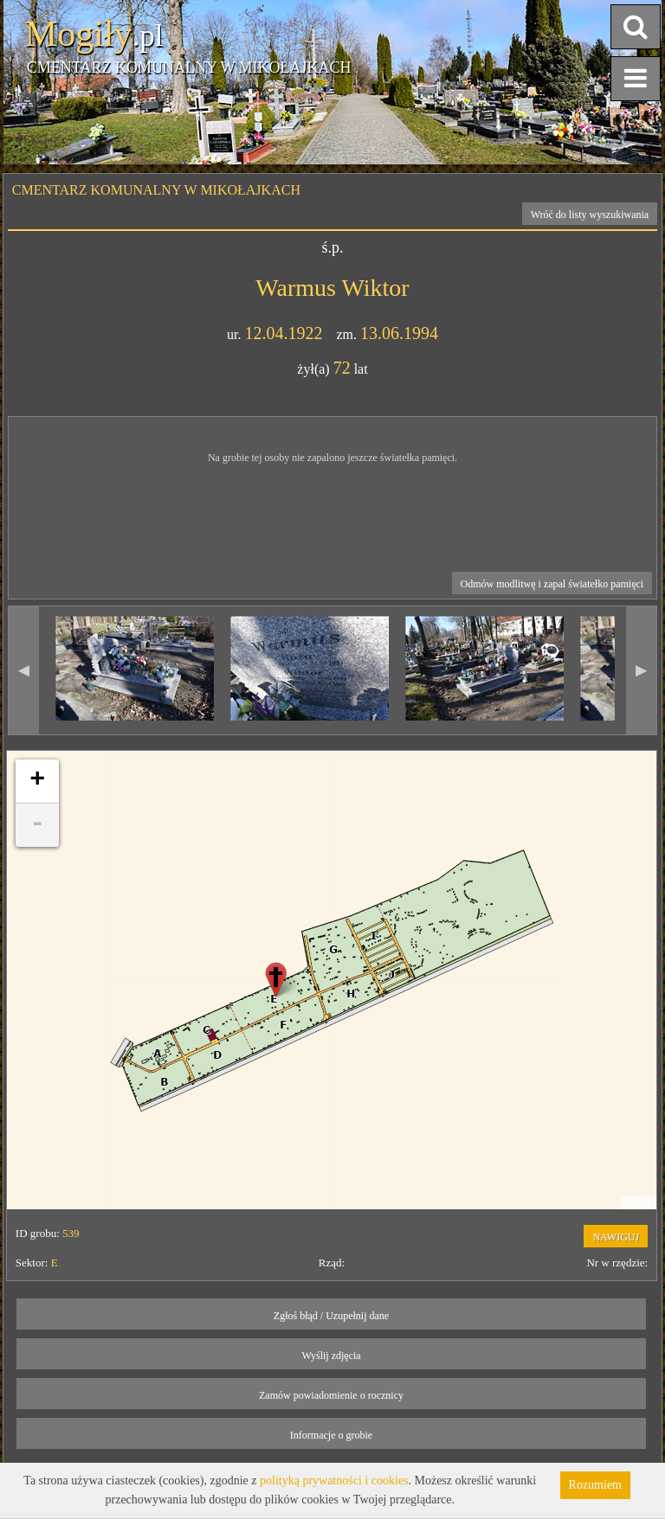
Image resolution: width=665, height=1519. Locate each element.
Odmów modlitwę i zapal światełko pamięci (552, 584)
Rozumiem (595, 1484)
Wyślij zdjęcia (330, 1355)
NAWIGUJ (615, 1237)
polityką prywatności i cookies (334, 1480)
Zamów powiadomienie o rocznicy (331, 1395)
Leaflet (638, 1202)
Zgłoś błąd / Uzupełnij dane (331, 1316)
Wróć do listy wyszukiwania (590, 214)
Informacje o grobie (331, 1435)
